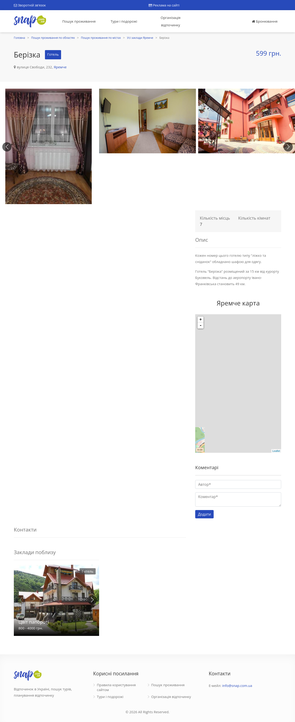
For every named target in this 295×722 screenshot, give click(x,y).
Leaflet (276, 451)
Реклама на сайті (164, 5)
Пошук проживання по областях (53, 38)
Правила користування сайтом (116, 687)
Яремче (60, 67)
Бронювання (264, 21)
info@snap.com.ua (237, 685)
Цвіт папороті (33, 622)
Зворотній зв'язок (30, 5)
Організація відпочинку (170, 21)
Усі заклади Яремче (140, 38)
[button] (288, 146)
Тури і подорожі (124, 21)
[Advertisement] (100, 240)
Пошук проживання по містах (101, 38)
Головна (19, 38)
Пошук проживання (79, 21)
